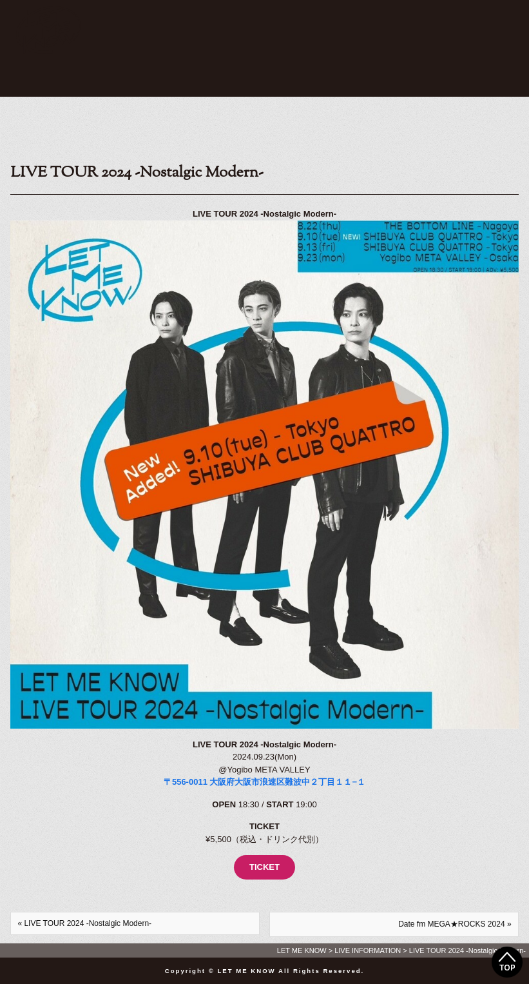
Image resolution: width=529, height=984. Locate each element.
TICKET (264, 867)
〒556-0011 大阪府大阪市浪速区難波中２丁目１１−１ (264, 782)
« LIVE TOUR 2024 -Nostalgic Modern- (84, 923)
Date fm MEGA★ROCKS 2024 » (454, 924)
